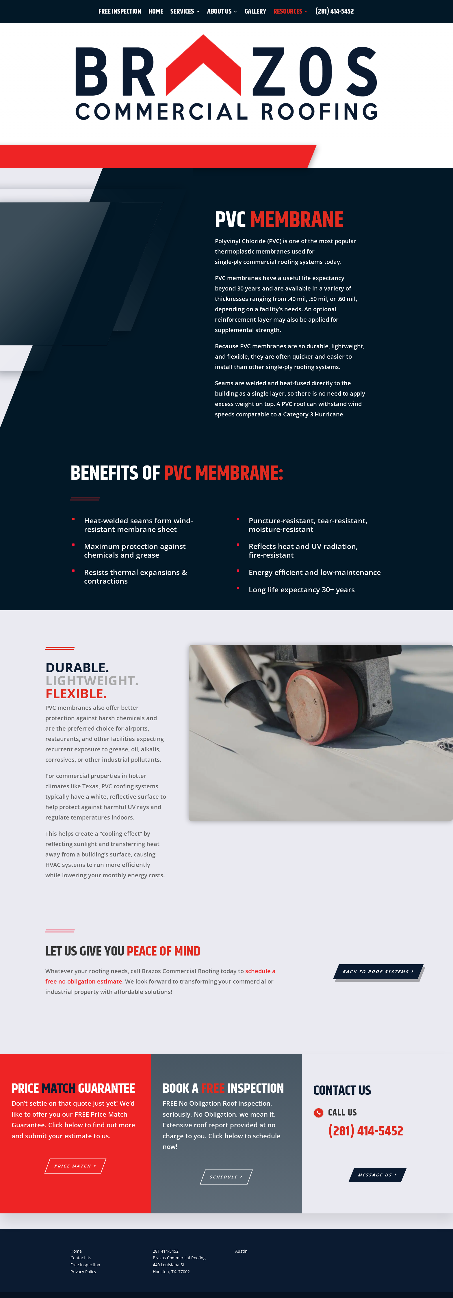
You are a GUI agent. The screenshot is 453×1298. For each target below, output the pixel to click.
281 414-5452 (166, 1251)
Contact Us (80, 1257)
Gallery (255, 13)
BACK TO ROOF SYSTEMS (376, 971)
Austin (241, 1251)
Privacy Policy (83, 1271)
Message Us (375, 1175)
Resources (288, 13)
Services (182, 13)
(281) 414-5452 (334, 13)
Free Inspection (120, 13)
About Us (219, 13)
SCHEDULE (224, 1177)
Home (155, 13)
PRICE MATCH (73, 1166)
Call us (342, 1113)
